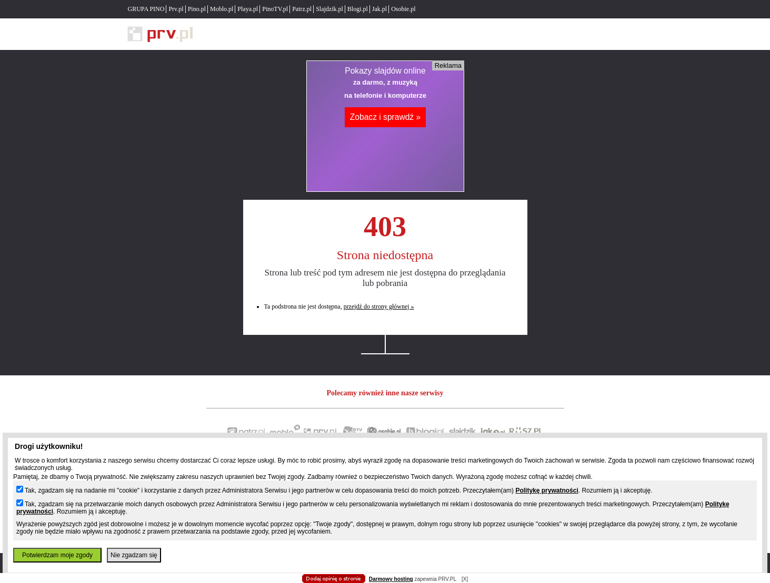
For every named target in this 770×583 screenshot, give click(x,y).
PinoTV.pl (275, 9)
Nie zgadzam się (134, 555)
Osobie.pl (403, 9)
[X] (465, 579)
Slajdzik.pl (329, 9)
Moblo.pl (221, 9)
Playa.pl (247, 9)
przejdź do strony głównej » (379, 306)
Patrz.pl (302, 9)
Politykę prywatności (546, 490)
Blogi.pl (357, 9)
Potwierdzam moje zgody (57, 555)
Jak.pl (379, 9)
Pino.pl (197, 9)
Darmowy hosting (391, 579)
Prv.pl (175, 9)
